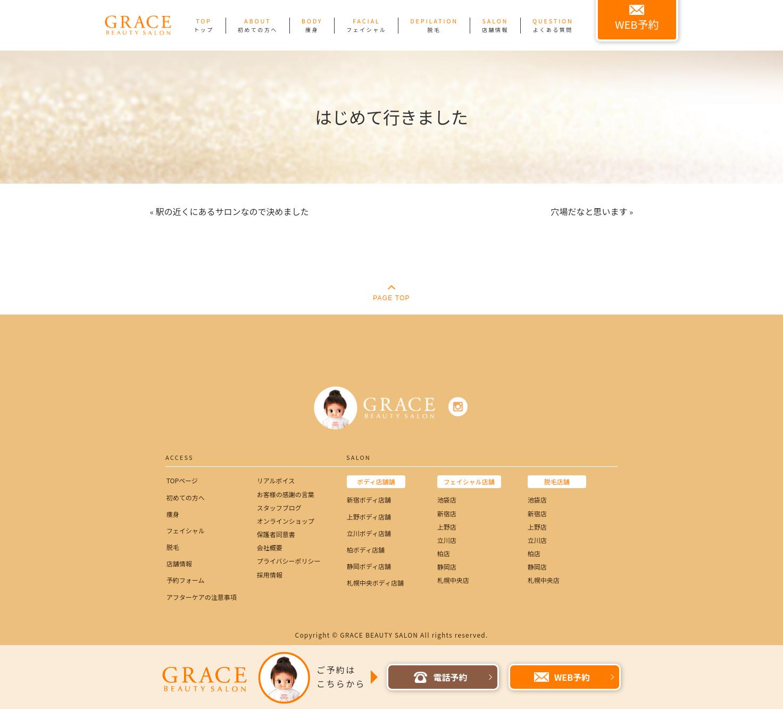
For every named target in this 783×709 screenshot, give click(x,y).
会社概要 (269, 547)
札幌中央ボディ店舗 (375, 582)
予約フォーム (185, 579)
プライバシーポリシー (289, 560)
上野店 (446, 526)
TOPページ (182, 480)
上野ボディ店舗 (369, 516)
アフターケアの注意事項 (201, 596)
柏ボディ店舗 (366, 549)
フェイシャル (185, 530)
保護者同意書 (276, 534)
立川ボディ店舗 (369, 533)
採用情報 (269, 574)
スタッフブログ (279, 507)
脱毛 (172, 546)
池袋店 (446, 499)
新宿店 (446, 513)
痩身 (172, 513)
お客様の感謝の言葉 (285, 494)
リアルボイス (276, 480)
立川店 (446, 540)
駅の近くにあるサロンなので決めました (232, 211)
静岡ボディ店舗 (369, 566)
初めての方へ (185, 497)
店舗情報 (179, 563)
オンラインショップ (285, 520)
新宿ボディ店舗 (369, 499)
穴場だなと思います (589, 211)
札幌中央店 (453, 579)
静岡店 (446, 566)
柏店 (443, 553)
